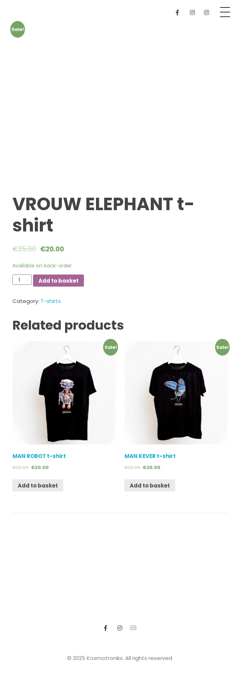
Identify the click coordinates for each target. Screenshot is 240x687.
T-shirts (51, 301)
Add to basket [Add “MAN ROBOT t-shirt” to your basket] (38, 485)
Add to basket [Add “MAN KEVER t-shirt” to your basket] (150, 485)
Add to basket (58, 280)
